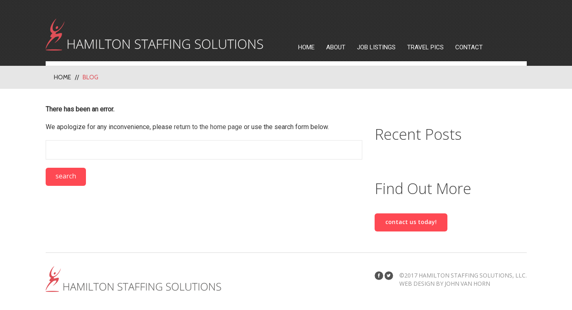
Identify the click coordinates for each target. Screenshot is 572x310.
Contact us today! (411, 222)
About (335, 47)
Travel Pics (425, 47)
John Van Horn (467, 283)
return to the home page (208, 127)
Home (306, 47)
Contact (469, 47)
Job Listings (376, 47)
